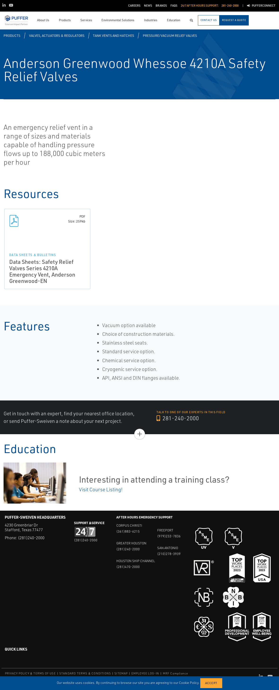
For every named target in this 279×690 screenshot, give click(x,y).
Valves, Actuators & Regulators (56, 36)
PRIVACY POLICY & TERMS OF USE (30, 673)
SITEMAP (121, 673)
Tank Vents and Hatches (113, 36)
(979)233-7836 (169, 536)
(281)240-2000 (31, 537)
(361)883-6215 (128, 531)
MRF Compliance (175, 673)
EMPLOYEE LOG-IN (145, 673)
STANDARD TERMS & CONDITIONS (85, 673)
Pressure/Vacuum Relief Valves (170, 36)
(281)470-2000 (128, 567)
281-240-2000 (178, 418)
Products (12, 36)
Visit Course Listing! (100, 489)
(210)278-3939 (169, 554)
